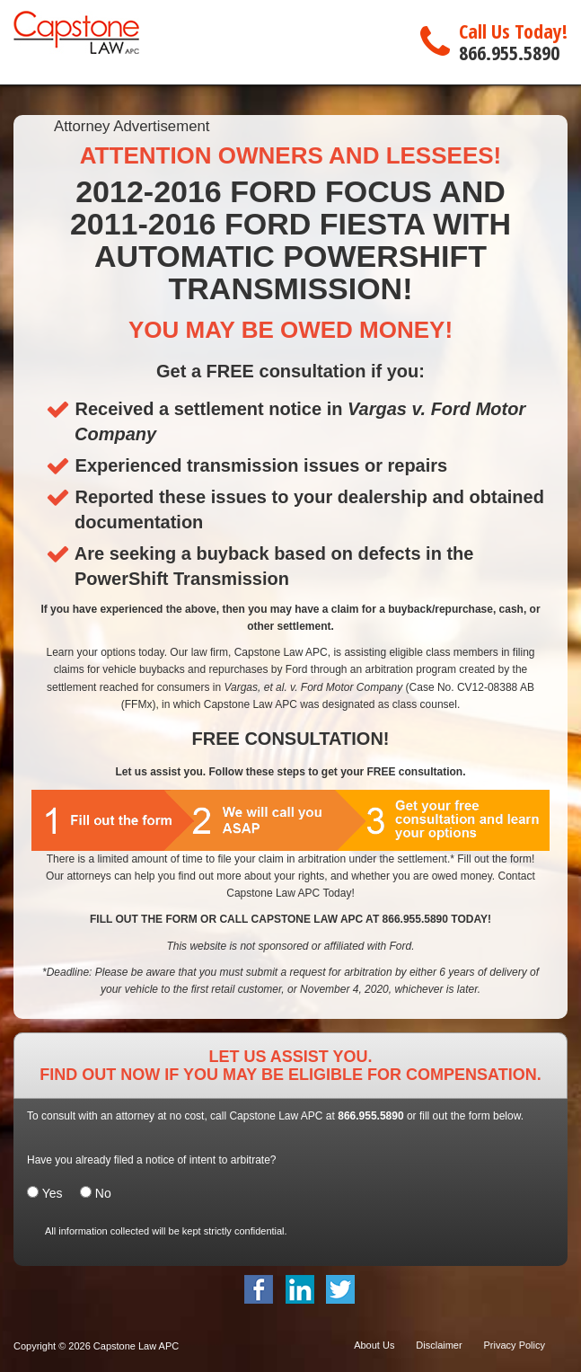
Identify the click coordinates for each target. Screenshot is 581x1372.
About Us (374, 1345)
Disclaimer (439, 1345)
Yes (51, 1193)
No (95, 1193)
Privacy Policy (514, 1345)
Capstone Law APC (136, 1346)
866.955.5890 (509, 52)
